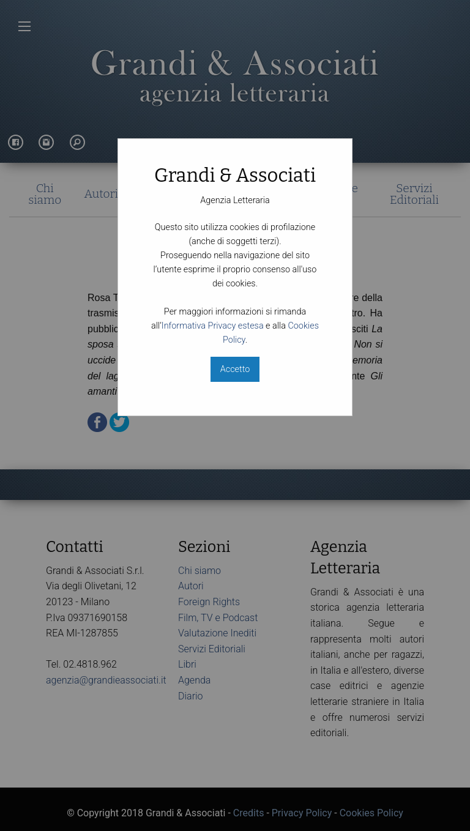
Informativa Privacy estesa (213, 326)
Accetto (235, 369)
